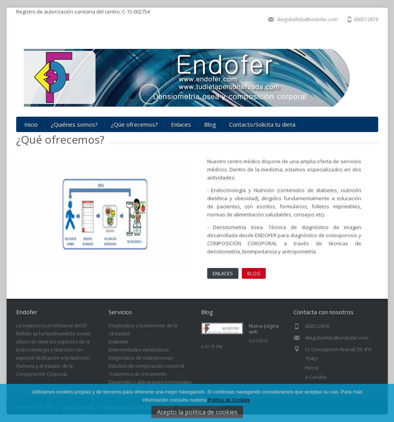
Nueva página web (264, 329)
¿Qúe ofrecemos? (134, 124)
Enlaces (181, 124)
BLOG (253, 273)
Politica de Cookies (229, 400)
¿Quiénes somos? (74, 124)
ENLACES (223, 273)
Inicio (31, 124)
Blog (210, 124)
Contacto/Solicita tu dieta (262, 124)
